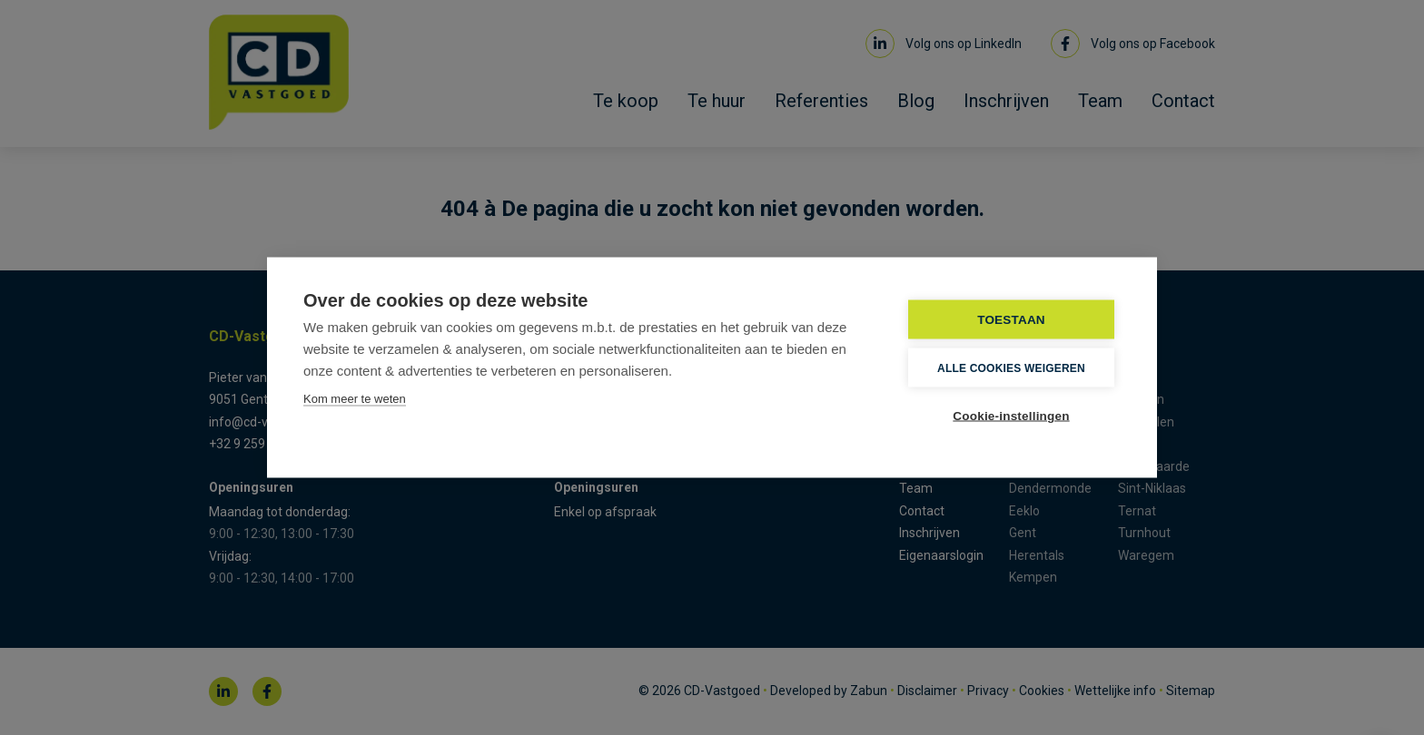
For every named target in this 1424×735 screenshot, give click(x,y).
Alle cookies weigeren (1011, 367)
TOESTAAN (1011, 320)
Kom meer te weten (354, 399)
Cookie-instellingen (1011, 416)
